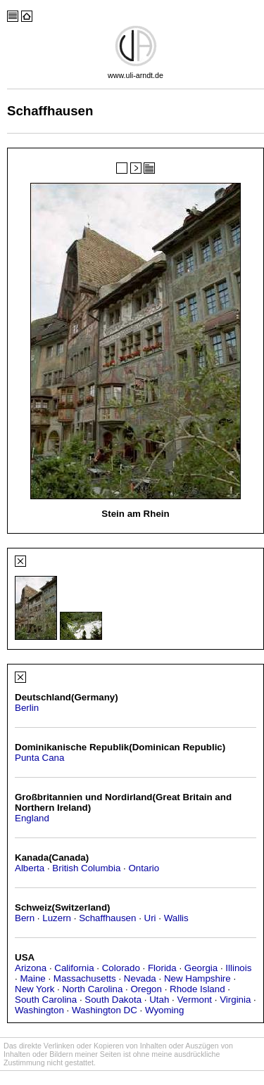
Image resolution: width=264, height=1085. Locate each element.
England (32, 818)
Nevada (140, 978)
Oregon (145, 989)
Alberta (29, 868)
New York (34, 989)
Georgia (201, 968)
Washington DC (104, 1010)
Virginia (235, 999)
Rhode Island (197, 989)
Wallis (176, 918)
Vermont (194, 999)
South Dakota (113, 999)
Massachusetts (85, 978)
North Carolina (92, 989)
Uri (150, 918)
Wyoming (164, 1010)
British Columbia (86, 868)
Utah (159, 999)
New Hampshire (197, 978)
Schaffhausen (107, 918)
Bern (24, 918)
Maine (32, 978)
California (74, 968)
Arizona (30, 968)
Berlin (27, 707)
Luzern (56, 918)
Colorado (121, 968)
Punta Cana (39, 757)
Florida (162, 968)
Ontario (144, 868)
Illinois (238, 968)
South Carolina (46, 999)
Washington (39, 1010)
